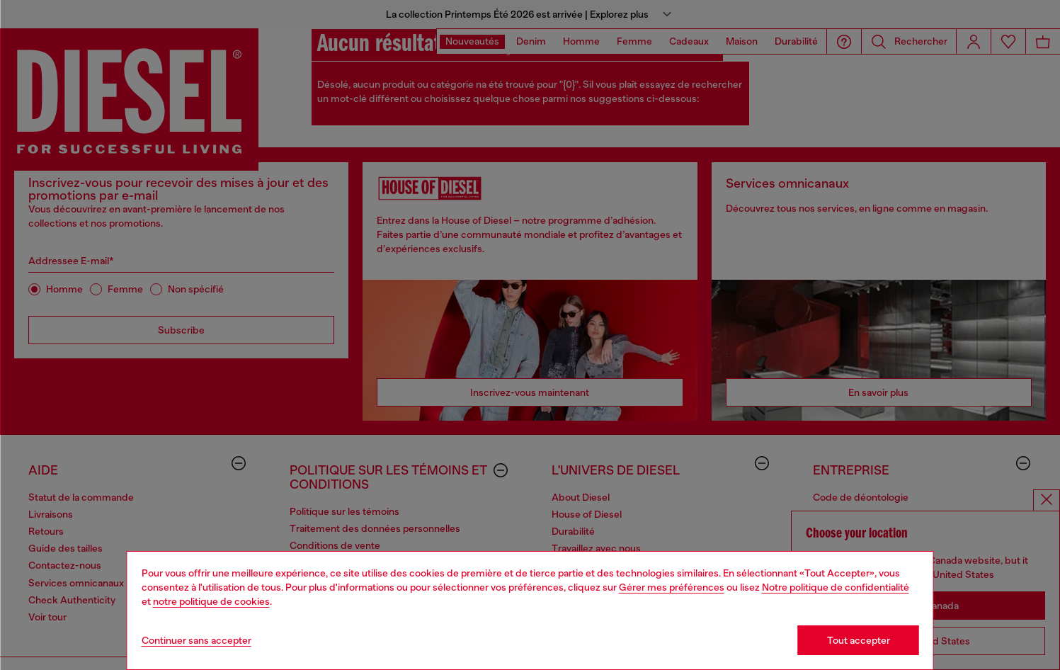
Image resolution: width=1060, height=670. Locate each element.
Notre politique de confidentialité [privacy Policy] (835, 587)
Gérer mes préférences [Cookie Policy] (671, 587)
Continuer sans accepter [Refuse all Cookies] (196, 640)
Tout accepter (858, 640)
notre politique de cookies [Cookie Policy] (211, 601)
